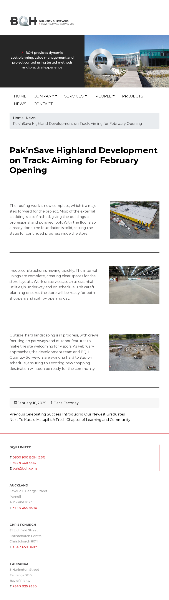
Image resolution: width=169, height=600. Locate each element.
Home (20, 96)
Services (74, 96)
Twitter (157, 23)
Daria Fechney (66, 403)
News (20, 104)
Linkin (151, 23)
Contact (43, 104)
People (103, 96)
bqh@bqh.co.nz (146, 23)
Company (44, 96)
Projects (132, 96)
